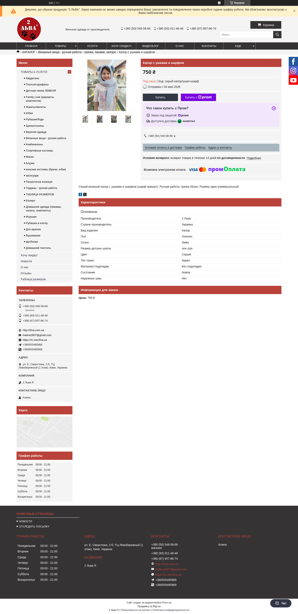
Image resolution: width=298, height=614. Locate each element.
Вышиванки (33, 235)
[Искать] (277, 34)
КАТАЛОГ (28, 52)
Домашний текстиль (38, 247)
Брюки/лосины (35, 125)
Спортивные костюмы (39, 150)
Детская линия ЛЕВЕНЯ (41, 90)
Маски (30, 156)
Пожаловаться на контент (135, 610)
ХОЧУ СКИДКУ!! (122, 46)
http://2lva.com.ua (33, 330)
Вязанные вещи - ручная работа (60, 52)
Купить (160, 97)
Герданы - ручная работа (41, 188)
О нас (180, 46)
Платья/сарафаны (37, 84)
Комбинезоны (34, 144)
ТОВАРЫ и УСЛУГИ (34, 72)
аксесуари (32, 175)
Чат (280, 603)
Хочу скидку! (29, 255)
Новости (26, 261)
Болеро (30, 200)
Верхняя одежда (36, 132)
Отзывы (26, 273)
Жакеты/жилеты (36, 106)
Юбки (29, 113)
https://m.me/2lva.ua (35, 339)
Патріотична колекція (39, 181)
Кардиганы (32, 78)
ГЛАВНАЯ (31, 46)
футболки (32, 241)
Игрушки (31, 216)
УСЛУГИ (92, 46)
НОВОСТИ (25, 521)
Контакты (209, 46)
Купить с (198, 97)
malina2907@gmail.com (37, 335)
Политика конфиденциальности (171, 610)
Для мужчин (33, 229)
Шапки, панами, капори (100, 52)
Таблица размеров (33, 279)
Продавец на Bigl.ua (149, 606)
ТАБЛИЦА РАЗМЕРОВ (40, 194)
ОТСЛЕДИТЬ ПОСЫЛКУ (34, 526)
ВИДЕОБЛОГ (150, 46)
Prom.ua (166, 602)
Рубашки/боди (35, 119)
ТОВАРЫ (60, 46)
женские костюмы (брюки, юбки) (46, 169)
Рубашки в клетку (37, 223)
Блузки (30, 163)
